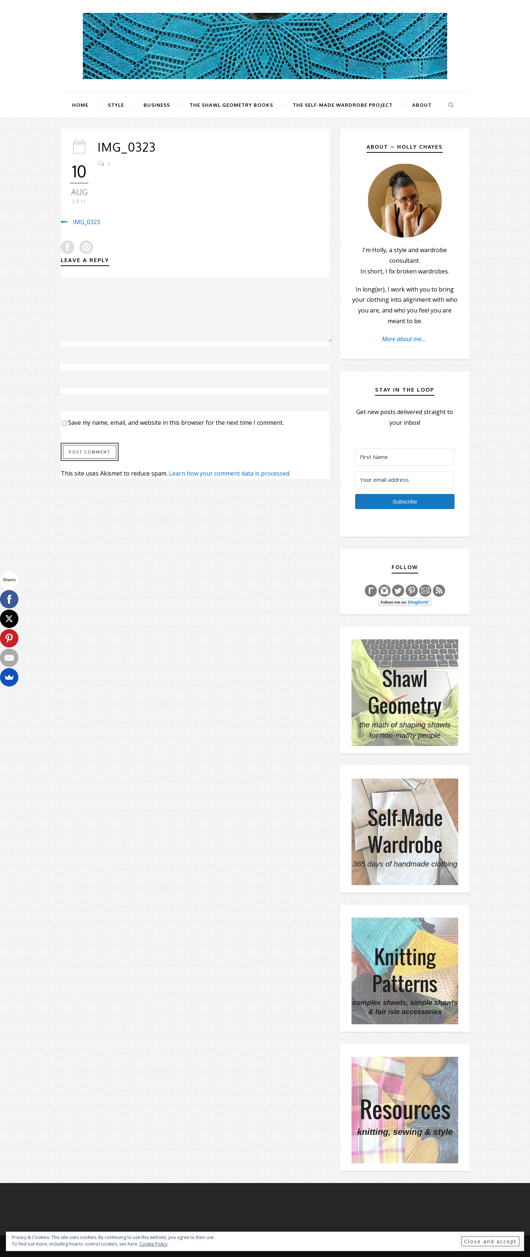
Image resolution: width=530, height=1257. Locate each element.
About (422, 105)
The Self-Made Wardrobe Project (343, 105)
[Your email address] (405, 479)
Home (80, 105)
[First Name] (405, 457)
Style (116, 105)
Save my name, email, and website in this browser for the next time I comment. (176, 423)
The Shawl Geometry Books (231, 105)
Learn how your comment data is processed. (229, 473)
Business (157, 105)
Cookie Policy (153, 1244)
